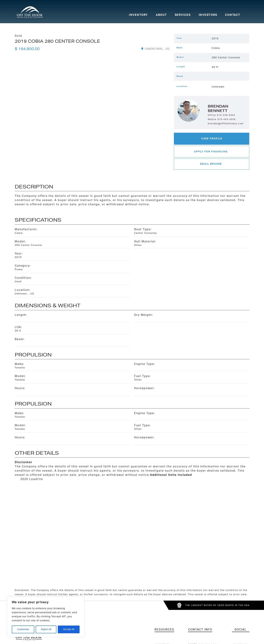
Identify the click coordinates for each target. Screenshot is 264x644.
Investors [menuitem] (208, 15)
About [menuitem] (161, 15)
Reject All (46, 629)
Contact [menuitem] (232, 15)
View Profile (211, 138)
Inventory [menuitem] (138, 15)
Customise (23, 629)
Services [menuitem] (183, 15)
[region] (45, 617)
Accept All (68, 629)
